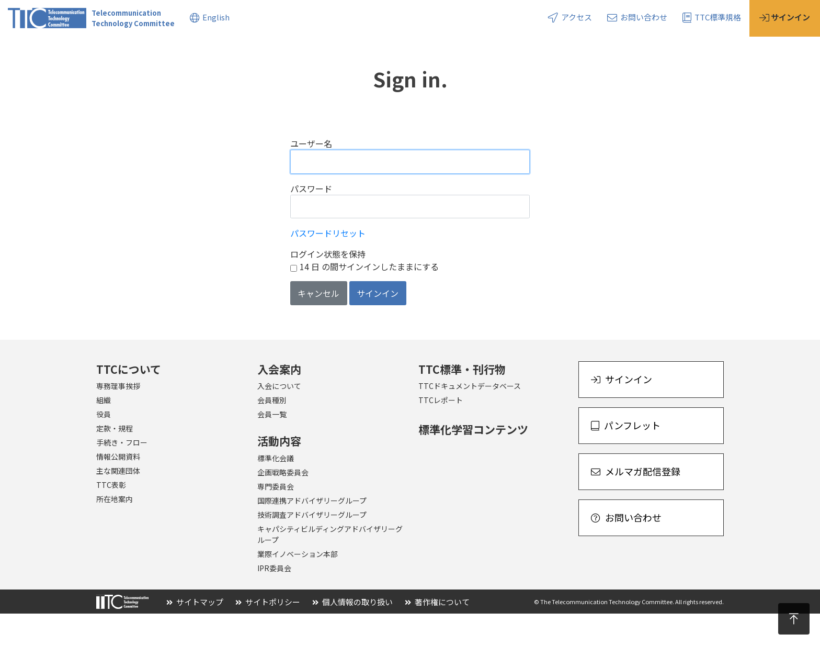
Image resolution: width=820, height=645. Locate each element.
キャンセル (318, 324)
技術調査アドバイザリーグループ (312, 546)
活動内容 (161, 51)
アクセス (570, 17)
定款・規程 (114, 459)
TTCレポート (440, 431)
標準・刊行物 (230, 51)
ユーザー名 (311, 175)
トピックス (303, 51)
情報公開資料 (118, 488)
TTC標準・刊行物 (462, 400)
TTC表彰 (111, 516)
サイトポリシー (267, 633)
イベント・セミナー (388, 51)
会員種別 (272, 431)
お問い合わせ (637, 17)
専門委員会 (275, 518)
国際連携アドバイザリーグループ (312, 532)
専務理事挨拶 (118, 417)
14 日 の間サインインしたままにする (369, 298)
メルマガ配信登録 (635, 502)
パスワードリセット (328, 264)
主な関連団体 (118, 502)
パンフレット (625, 456)
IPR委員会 (274, 599)
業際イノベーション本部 (297, 585)
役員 (103, 445)
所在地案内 (114, 530)
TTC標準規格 (711, 17)
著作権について (437, 633)
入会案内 (100, 51)
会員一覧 (272, 445)
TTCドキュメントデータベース (469, 417)
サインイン (377, 324)
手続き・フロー (121, 474)
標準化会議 (275, 489)
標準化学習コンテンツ (473, 461)
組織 (103, 431)
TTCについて (31, 51)
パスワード (311, 220)
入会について (279, 417)
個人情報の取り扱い (352, 633)
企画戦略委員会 (283, 503)
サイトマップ (194, 633)
